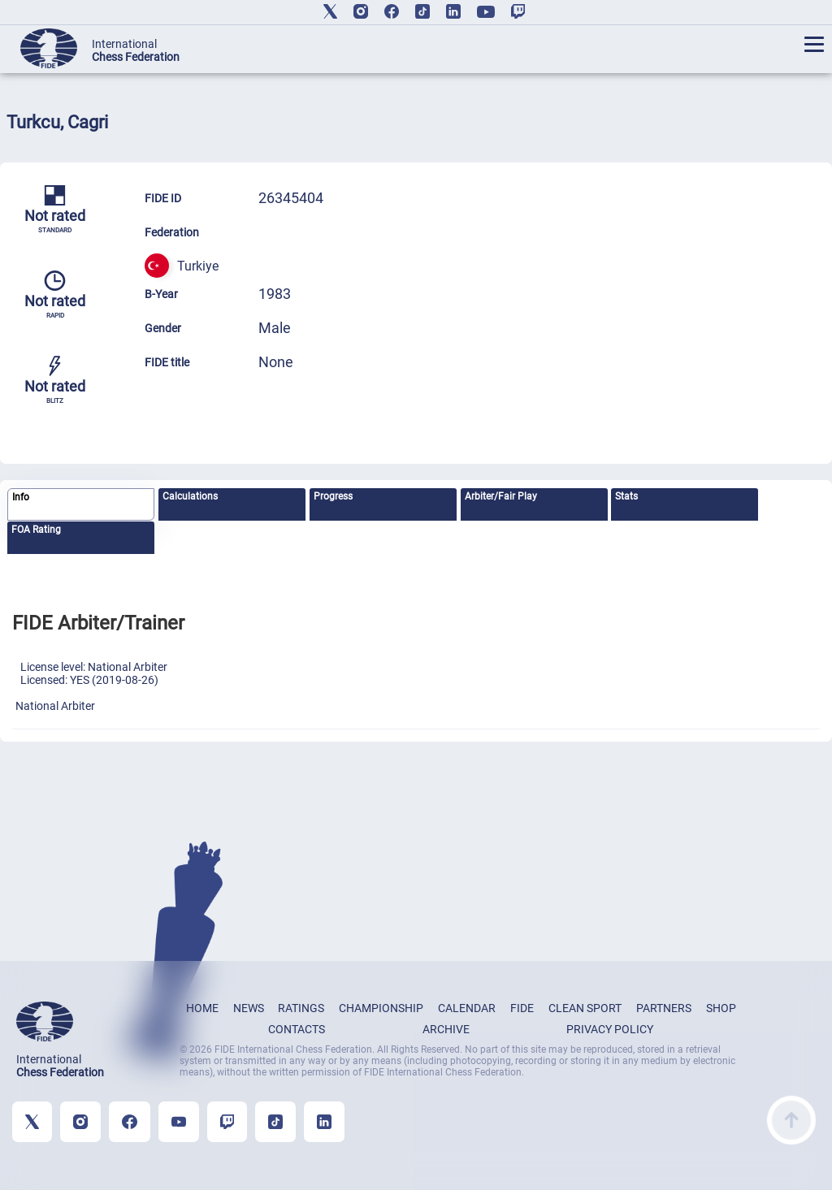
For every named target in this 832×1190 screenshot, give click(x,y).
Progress (333, 496)
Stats (626, 496)
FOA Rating (36, 529)
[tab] (80, 504)
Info (20, 497)
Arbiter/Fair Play (501, 496)
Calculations (190, 496)
